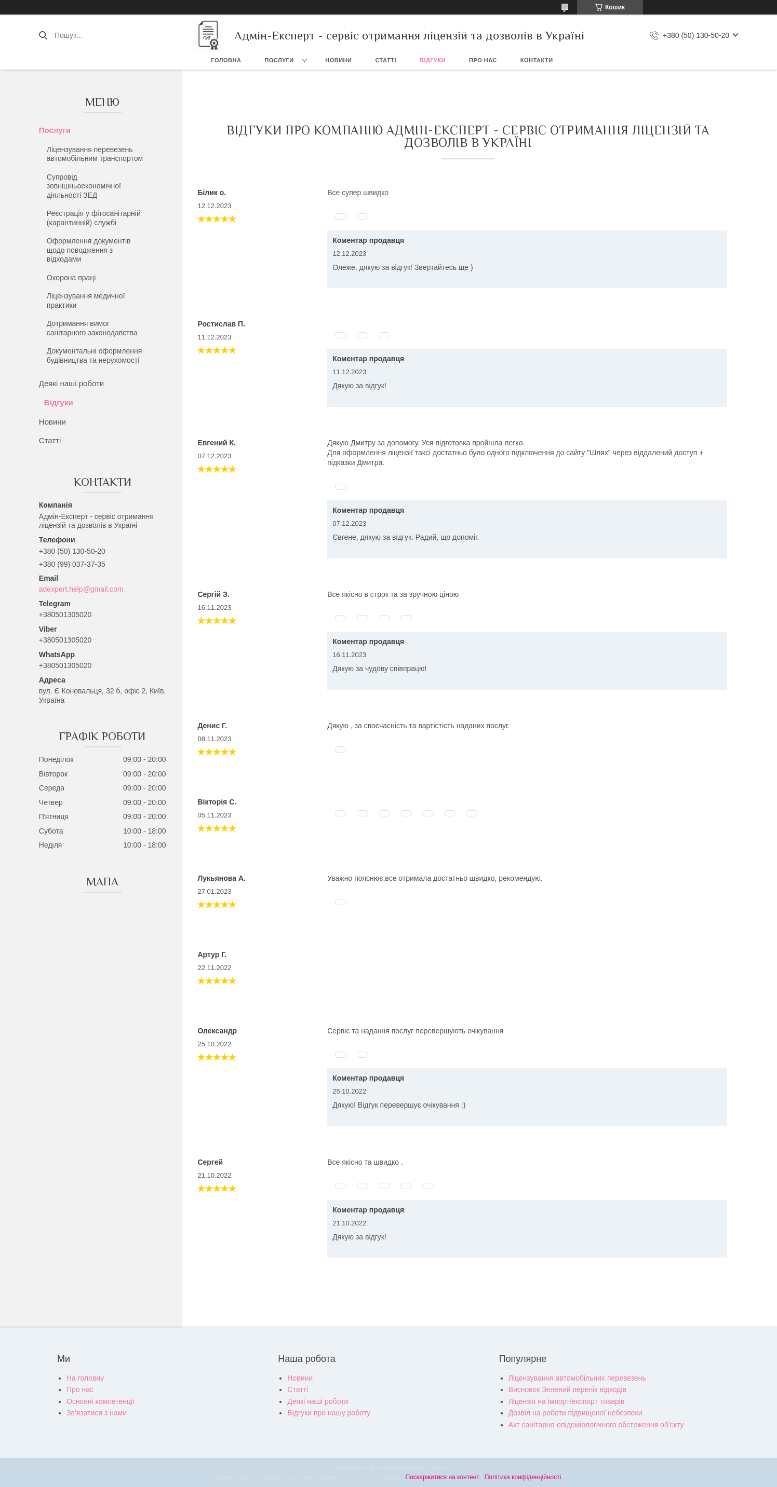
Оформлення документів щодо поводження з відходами (89, 250)
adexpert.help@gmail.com (81, 589)
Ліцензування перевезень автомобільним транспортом (95, 154)
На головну (85, 1378)
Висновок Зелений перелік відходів (567, 1389)
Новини (338, 60)
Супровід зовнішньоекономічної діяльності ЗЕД (84, 186)
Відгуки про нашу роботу (328, 1413)
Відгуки (433, 60)
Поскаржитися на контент (442, 1477)
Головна (226, 60)
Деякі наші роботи (71, 383)
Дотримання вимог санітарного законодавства (92, 328)
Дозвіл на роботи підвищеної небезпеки (575, 1413)
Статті (385, 60)
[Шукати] (43, 35)
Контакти (536, 60)
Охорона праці (71, 278)
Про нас (483, 60)
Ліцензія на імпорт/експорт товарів (566, 1401)
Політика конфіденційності (523, 1477)
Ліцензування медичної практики (86, 300)
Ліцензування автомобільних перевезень (577, 1378)
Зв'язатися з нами (96, 1413)
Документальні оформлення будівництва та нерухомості (94, 355)
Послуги (278, 60)
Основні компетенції (100, 1401)
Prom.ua (437, 1467)
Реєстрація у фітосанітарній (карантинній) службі (94, 218)
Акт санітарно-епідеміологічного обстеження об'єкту (596, 1425)
